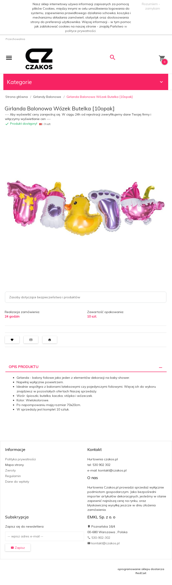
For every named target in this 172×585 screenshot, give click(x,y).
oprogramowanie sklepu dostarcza (141, 569)
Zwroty (10, 470)
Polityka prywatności (20, 459)
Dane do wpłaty (17, 482)
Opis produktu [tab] (23, 366)
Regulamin (13, 476)
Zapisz (18, 548)
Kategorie (85, 81)
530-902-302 (98, 538)
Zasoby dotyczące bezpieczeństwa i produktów (44, 297)
